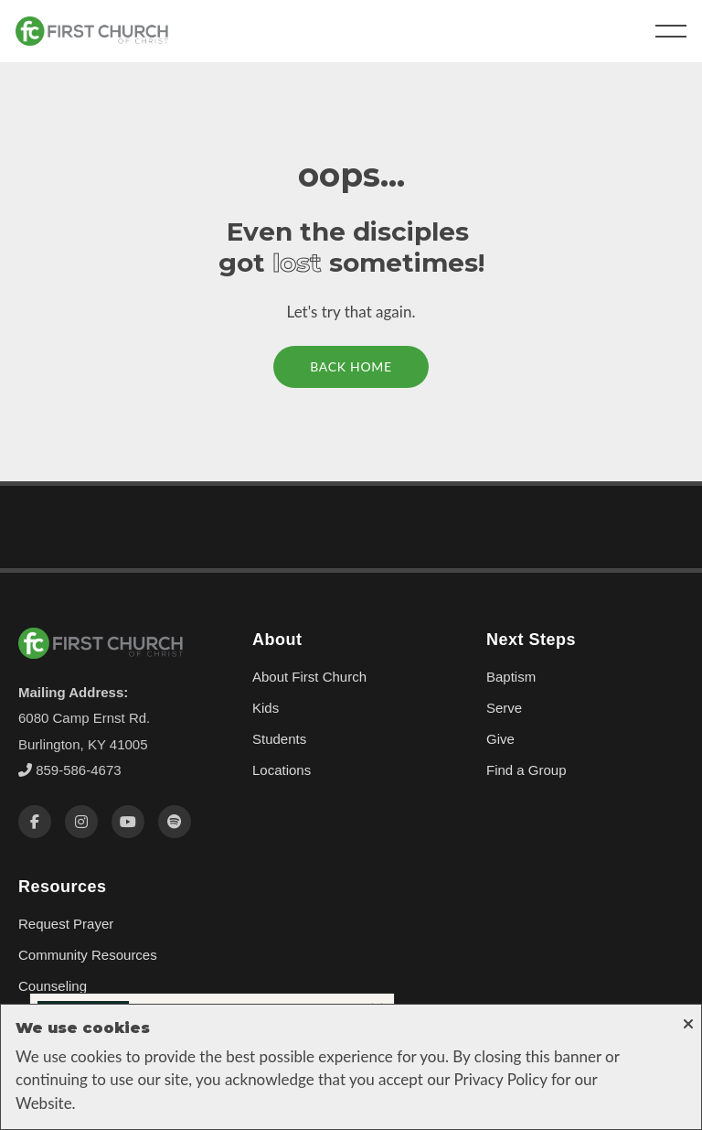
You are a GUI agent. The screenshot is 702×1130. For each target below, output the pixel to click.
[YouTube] (128, 821)
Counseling (52, 986)
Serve (504, 708)
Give (500, 739)
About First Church (309, 676)
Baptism (511, 676)
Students (279, 739)
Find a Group (526, 770)
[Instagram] (81, 821)
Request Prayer (65, 923)
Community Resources (87, 955)
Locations (281, 770)
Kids (265, 708)
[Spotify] (174, 821)
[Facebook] (34, 821)
